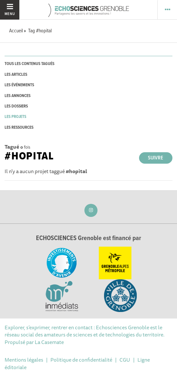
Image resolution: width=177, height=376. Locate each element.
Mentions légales (24, 359)
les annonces (17, 96)
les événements (19, 85)
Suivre (155, 158)
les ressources (19, 127)
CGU (124, 359)
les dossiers (16, 106)
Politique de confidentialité (81, 359)
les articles (16, 74)
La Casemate (49, 342)
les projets (15, 117)
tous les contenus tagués (29, 64)
